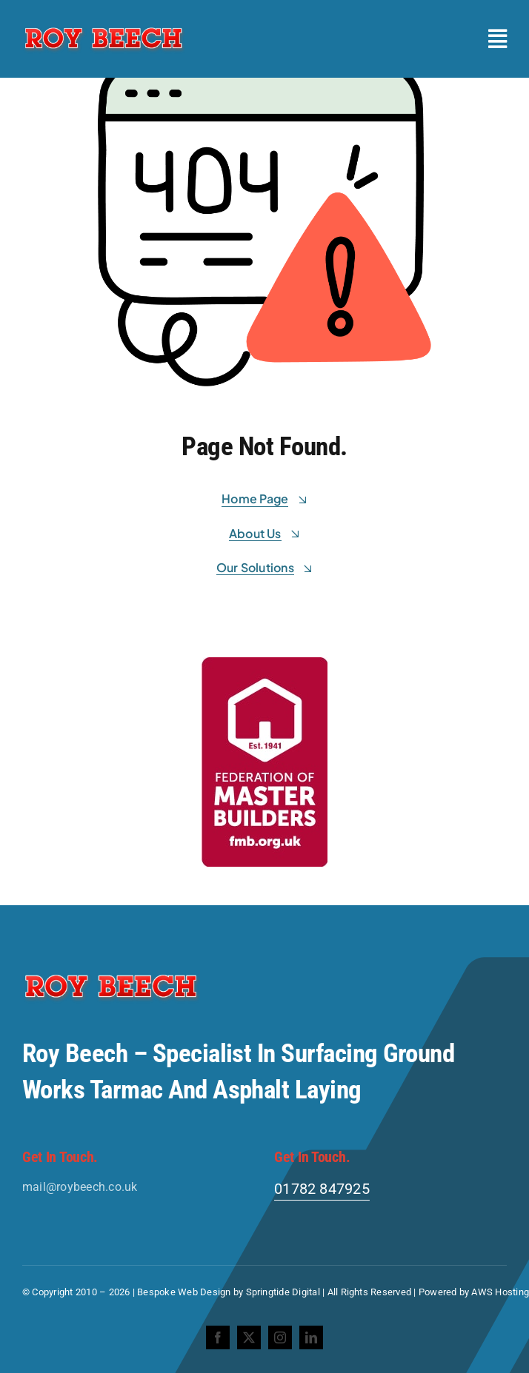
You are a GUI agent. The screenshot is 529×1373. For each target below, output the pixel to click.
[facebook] (218, 1337)
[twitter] (249, 1337)
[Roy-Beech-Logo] (103, 28)
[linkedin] (311, 1337)
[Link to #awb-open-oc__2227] (497, 39)
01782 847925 (322, 1189)
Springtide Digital (283, 1292)
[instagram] (280, 1337)
